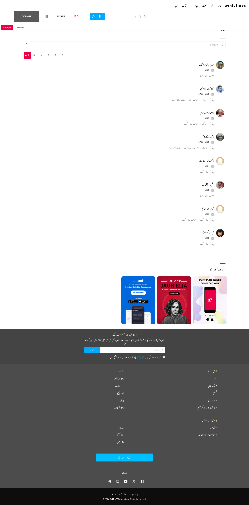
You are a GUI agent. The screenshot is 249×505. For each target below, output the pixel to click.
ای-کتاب (186, 6)
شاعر (220, 6)
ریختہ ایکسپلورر (119, 407)
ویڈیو (196, 6)
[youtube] (125, 481)
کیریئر (122, 400)
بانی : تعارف (119, 385)
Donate (41, 16)
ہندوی (121, 427)
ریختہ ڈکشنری (119, 434)
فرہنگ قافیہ (212, 385)
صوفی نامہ (213, 427)
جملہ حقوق (113, 494)
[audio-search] (110, 16)
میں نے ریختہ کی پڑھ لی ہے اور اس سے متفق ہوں (137, 357)
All (27, 55)
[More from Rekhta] (59, 16)
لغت (204, 6)
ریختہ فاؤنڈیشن (119, 378)
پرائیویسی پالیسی (142, 357)
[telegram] (109, 481)
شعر (212, 6)
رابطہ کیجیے (120, 393)
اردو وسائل (212, 400)
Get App (7, 16)
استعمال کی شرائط (123, 494)
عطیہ (215, 378)
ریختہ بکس (120, 442)
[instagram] (117, 481)
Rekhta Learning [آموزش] (207, 434)
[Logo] (235, 6)
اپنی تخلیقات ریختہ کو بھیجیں (207, 407)
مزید (176, 6)
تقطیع (215, 393)
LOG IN (73, 16)
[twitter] (134, 481)
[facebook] (142, 481)
